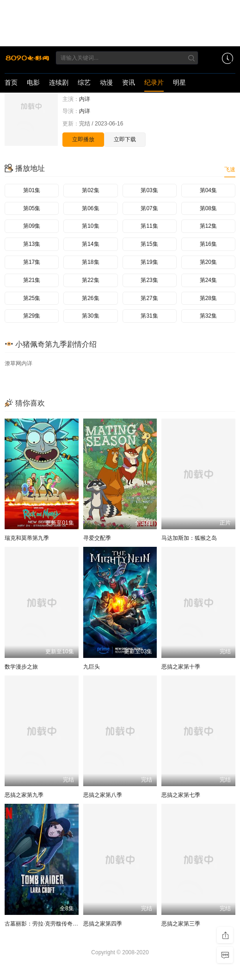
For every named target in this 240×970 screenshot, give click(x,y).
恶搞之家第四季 (102, 923)
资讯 (128, 82)
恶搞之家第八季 (102, 795)
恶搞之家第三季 (180, 923)
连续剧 (58, 82)
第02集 (90, 190)
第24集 (208, 280)
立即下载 (125, 139)
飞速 (229, 169)
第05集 (31, 208)
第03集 (149, 190)
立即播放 (83, 139)
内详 (84, 99)
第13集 (31, 244)
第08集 (208, 208)
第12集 (208, 226)
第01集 (31, 190)
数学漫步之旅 (21, 666)
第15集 (149, 244)
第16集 (208, 244)
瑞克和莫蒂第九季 (27, 538)
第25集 (31, 298)
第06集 (90, 208)
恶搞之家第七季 (180, 795)
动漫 (106, 82)
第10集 (90, 226)
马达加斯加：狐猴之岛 (189, 538)
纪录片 (154, 82)
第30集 (90, 316)
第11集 (149, 226)
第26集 (90, 298)
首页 (11, 82)
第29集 (31, 316)
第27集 (149, 298)
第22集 (90, 280)
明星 (179, 82)
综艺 (84, 82)
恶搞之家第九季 (24, 795)
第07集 (149, 208)
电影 (33, 82)
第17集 (31, 262)
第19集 (149, 262)
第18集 (90, 262)
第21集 (31, 280)
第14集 (90, 244)
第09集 (31, 226)
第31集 (149, 316)
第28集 (208, 298)
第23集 (149, 280)
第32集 (208, 316)
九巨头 (91, 666)
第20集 (208, 262)
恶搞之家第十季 (180, 666)
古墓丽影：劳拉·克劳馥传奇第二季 (47, 923)
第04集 (208, 190)
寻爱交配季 (97, 538)
